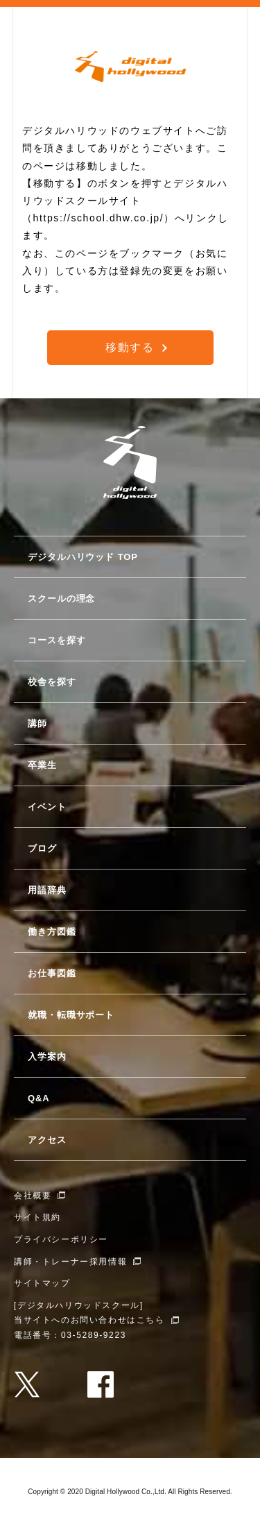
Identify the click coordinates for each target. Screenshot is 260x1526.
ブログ (42, 848)
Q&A (39, 1098)
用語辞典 (47, 890)
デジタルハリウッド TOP (83, 557)
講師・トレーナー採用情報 (70, 1261)
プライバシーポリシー (61, 1239)
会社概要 (32, 1196)
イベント (47, 807)
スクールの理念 (61, 598)
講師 (37, 723)
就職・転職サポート (71, 1015)
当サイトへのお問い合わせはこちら (89, 1320)
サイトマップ (42, 1283)
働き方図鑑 (52, 931)
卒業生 (42, 765)
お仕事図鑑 (52, 973)
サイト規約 (37, 1217)
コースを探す (56, 640)
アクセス (47, 1140)
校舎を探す (52, 682)
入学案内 (47, 1056)
